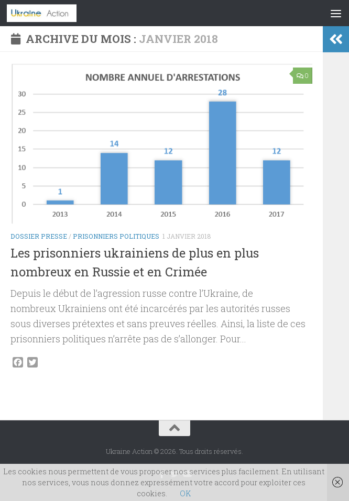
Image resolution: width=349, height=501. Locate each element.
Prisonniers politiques (116, 236)
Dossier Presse (38, 236)
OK (185, 493)
